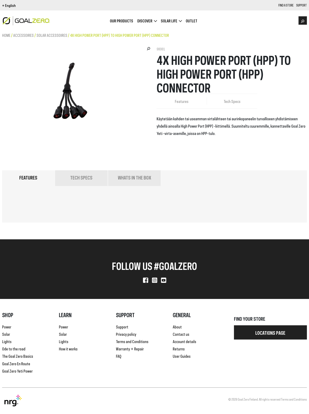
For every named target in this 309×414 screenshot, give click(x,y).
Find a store (285, 5)
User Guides (182, 356)
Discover (144, 21)
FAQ (118, 356)
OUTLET (191, 21)
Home (6, 35)
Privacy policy (126, 334)
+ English (9, 5)
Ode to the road (13, 348)
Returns (179, 348)
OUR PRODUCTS (121, 21)
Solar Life (169, 21)
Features (181, 101)
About (177, 326)
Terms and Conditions (132, 341)
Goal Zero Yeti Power (17, 371)
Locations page (270, 332)
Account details (184, 341)
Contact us (181, 334)
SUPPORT (301, 5)
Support (122, 326)
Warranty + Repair (130, 348)
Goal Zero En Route (16, 363)
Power (6, 326)
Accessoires (23, 35)
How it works (68, 348)
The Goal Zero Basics (17, 356)
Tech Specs (232, 101)
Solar (6, 334)
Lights (7, 341)
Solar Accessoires (51, 35)
